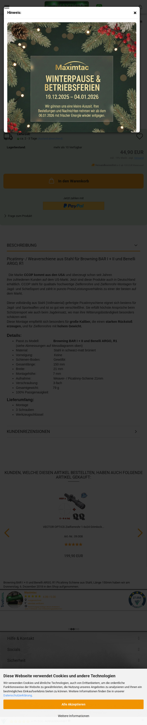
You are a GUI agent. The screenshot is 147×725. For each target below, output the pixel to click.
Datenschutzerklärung (17, 695)
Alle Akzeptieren (73, 704)
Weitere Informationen (73, 716)
